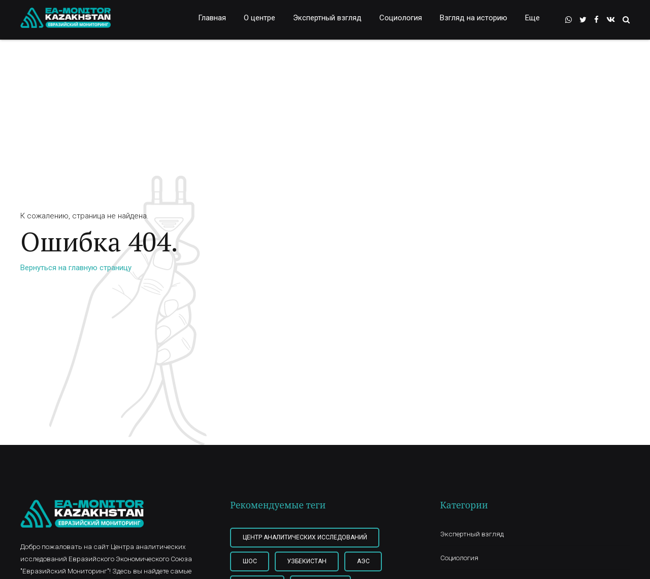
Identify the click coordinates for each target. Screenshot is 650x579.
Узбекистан (307, 561)
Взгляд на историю (473, 17)
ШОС (250, 561)
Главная (212, 17)
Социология (400, 17)
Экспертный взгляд (327, 17)
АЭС (363, 561)
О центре (259, 17)
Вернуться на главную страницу (76, 267)
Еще (532, 17)
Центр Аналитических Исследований (305, 537)
